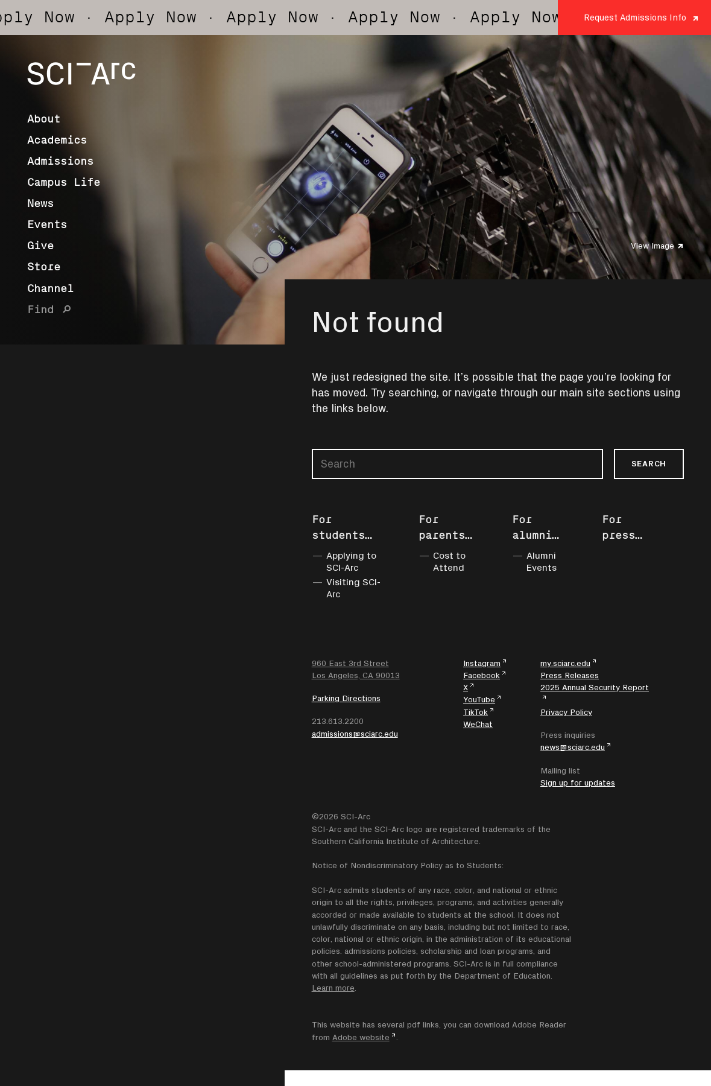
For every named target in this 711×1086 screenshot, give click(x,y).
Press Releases (569, 675)
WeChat (478, 724)
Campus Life (63, 182)
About (43, 118)
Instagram (482, 663)
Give (40, 245)
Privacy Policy (566, 712)
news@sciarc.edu (572, 747)
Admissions (60, 161)
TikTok (475, 712)
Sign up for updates (577, 782)
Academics (57, 140)
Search (648, 463)
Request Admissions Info (635, 17)
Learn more (333, 987)
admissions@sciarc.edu (355, 733)
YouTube (479, 699)
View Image (652, 245)
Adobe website (361, 1037)
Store (43, 266)
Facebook (481, 675)
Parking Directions (346, 698)
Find (40, 309)
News (40, 203)
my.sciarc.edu (565, 663)
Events (47, 224)
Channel (50, 288)
